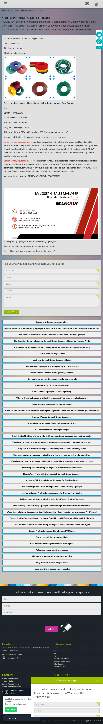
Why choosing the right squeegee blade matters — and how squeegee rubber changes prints (52, 461)
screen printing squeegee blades (18, 241)
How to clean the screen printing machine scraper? (32, 251)
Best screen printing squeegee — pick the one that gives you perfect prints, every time (51, 455)
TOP (99, 47)
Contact (56, 650)
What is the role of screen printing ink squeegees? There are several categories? (52, 398)
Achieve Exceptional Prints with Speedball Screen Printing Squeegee (52, 486)
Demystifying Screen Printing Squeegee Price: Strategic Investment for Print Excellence (51, 505)
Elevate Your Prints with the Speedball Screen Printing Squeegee (52, 474)
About (56, 648)
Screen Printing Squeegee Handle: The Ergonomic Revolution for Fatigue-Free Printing (52, 347)
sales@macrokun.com (13, 654)
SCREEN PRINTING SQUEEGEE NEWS (29, 11)
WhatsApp (13, 718)
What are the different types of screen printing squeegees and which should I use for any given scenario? (52, 410)
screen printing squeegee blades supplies (52, 569)
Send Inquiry (11, 312)
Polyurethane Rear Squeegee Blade (52, 562)
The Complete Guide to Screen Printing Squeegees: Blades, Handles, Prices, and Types (52, 524)
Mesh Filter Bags (60, 667)
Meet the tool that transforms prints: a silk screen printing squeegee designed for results (52, 436)
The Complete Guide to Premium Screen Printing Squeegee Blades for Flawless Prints (52, 341)
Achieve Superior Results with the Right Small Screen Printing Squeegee (52, 499)
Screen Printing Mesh (62, 661)
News (12, 11)
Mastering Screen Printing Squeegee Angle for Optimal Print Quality (52, 493)
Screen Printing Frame (10, 684)
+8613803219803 (13, 658)
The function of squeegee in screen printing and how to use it (51, 366)
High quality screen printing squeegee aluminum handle (52, 379)
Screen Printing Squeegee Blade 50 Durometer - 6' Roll (52, 423)
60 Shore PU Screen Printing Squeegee (52, 429)
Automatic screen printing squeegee (52, 550)
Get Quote (10, 709)
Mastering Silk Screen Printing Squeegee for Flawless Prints (52, 480)
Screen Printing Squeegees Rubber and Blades (51, 404)
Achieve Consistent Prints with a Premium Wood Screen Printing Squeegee (52, 334)
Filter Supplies (59, 664)
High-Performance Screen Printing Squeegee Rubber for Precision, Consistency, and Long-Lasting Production (52, 328)
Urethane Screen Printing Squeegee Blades (52, 360)
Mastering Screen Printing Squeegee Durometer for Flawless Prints (52, 467)
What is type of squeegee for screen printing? (52, 391)
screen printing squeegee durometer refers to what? (32, 246)
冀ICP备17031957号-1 (93, 721)
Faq (55, 653)
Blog (55, 656)
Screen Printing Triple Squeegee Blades (52, 385)
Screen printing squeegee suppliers (52, 322)
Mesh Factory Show (61, 658)
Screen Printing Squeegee (11, 681)
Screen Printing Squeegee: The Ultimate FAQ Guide (52, 531)
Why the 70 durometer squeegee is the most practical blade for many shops (52, 448)
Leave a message (67, 680)
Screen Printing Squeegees (44, 241)
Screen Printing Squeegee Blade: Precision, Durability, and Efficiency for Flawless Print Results (52, 518)
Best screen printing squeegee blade (52, 537)
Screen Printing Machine (11, 686)
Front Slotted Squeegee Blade (52, 353)
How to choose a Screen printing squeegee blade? (52, 372)
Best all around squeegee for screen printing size (52, 543)
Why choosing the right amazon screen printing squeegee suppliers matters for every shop (52, 442)
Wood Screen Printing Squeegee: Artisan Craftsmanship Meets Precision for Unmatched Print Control (52, 512)
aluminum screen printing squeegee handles (52, 556)
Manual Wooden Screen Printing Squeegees (52, 417)
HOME (6, 11)
